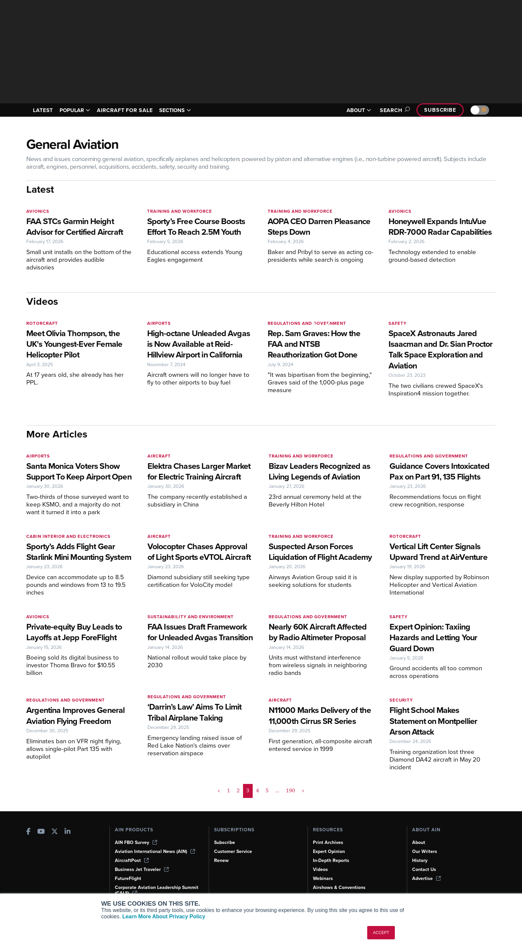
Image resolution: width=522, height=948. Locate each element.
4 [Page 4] (257, 790)
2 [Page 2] (238, 790)
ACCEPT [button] (381, 932)
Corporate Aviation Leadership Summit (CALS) (156, 890)
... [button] (277, 790)
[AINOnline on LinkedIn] (68, 832)
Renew (221, 860)
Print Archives (328, 842)
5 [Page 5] (267, 790)
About (418, 842)
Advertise (426, 878)
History (419, 860)
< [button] (218, 790)
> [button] (303, 790)
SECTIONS (175, 110)
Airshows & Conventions (339, 887)
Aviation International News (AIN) (155, 851)
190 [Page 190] (290, 790)
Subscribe (440, 110)
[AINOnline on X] (54, 832)
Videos (320, 869)
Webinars (323, 878)
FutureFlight (128, 878)
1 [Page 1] (228, 790)
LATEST (43, 110)
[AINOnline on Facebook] (28, 832)
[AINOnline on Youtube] (41, 832)
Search (394, 110)
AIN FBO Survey (136, 842)
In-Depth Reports (331, 860)
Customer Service (233, 851)
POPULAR (75, 110)
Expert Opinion (329, 851)
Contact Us (424, 869)
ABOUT (359, 110)
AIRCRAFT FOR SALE (124, 110)
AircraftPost (132, 860)
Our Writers (424, 851)
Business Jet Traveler (142, 869)
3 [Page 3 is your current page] (247, 790)
